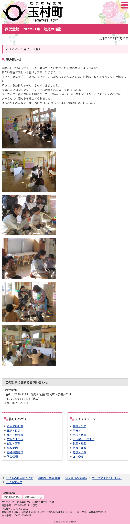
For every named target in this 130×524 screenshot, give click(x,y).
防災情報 (12, 456)
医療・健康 (13, 430)
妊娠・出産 (79, 426)
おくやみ (78, 456)
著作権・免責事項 (49, 478)
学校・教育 (79, 435)
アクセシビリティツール (115, 5)
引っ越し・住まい (83, 439)
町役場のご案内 (12, 497)
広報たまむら (15, 439)
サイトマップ (14, 482)
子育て (77, 430)
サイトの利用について (19, 478)
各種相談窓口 (15, 452)
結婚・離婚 (79, 448)
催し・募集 (13, 443)
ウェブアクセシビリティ (107, 478)
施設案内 (12, 448)
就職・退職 (79, 443)
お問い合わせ (33, 497)
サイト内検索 (108, 5)
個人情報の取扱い (76, 478)
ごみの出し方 (15, 426)
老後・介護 (79, 452)
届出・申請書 (15, 435)
